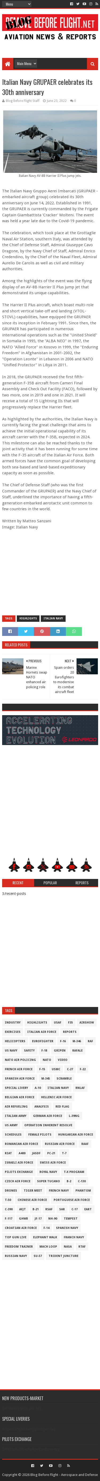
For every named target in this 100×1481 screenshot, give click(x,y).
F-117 (8, 1218)
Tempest (71, 1218)
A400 (22, 1153)
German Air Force (47, 1116)
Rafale (77, 1050)
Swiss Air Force (53, 1162)
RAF (90, 1041)
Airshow (86, 1022)
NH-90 (52, 1218)
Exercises (13, 1032)
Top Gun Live (15, 1237)
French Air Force (19, 1069)
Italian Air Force (41, 1032)
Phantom (83, 1190)
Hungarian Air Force (75, 1134)
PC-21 (51, 1153)
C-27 (70, 1069)
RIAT (8, 1153)
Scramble (64, 1078)
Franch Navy (74, 1237)
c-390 (9, 1209)
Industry (13, 1022)
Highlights (28, 618)
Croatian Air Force (21, 1228)
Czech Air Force (17, 1181)
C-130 (82, 1181)
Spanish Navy (67, 1228)
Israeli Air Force (19, 1162)
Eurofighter (42, 1041)
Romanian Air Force (21, 1144)
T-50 (8, 1200)
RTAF (82, 1246)
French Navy (59, 1190)
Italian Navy (53, 618)
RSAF (49, 1209)
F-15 (42, 1069)
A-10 (38, 1088)
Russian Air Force (60, 1144)
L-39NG (74, 1116)
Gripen (60, 1050)
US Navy (11, 1050)
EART (88, 1209)
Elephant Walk (45, 1237)
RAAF (85, 1144)
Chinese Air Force (32, 1200)
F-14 (46, 1228)
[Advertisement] (50, 46)
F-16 (63, 1041)
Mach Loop (48, 1246)
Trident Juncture (63, 1256)
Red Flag (62, 1106)
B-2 (69, 1181)
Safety (29, 1050)
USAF (57, 1022)
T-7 (64, 1153)
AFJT (22, 1209)
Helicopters (15, 1041)
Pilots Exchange (19, 1172)
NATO (47, 1060)
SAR (62, 1209)
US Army (11, 1125)
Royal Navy (48, 1172)
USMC (56, 1069)
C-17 (74, 1209)
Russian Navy (16, 1256)
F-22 (83, 1069)
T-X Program (74, 1172)
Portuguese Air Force (72, 1200)
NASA (68, 1246)
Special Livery (16, 1088)
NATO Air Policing (20, 1060)
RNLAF (80, 1088)
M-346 (77, 1041)
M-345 (45, 1078)
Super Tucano (48, 1181)
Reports (70, 1032)
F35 (70, 1022)
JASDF (36, 1153)
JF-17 (38, 1218)
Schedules (13, 1134)
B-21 (36, 1209)
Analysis (41, 1106)
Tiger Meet (33, 1190)
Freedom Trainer (19, 1246)
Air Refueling (16, 1106)
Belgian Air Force (19, 1097)
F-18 (44, 1050)
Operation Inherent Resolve (48, 1125)
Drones (11, 1190)
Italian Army (15, 1116)
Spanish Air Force (20, 1078)
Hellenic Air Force (56, 1097)
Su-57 (38, 1256)
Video (62, 1060)
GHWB (23, 1218)
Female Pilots (39, 1134)
